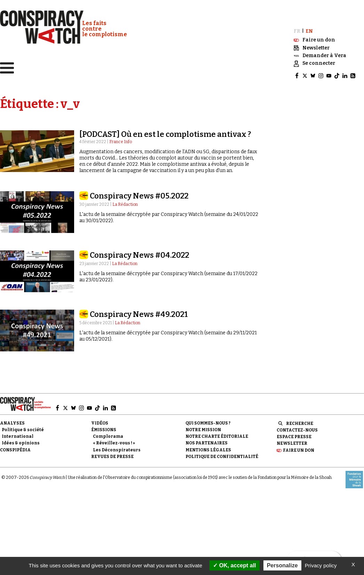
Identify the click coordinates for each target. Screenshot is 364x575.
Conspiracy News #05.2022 (139, 195)
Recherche (299, 423)
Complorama (108, 436)
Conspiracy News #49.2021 (139, 314)
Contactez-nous (297, 429)
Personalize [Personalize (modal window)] (282, 565)
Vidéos (99, 422)
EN (309, 31)
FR (297, 31)
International (17, 436)
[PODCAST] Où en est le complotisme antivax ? (165, 134)
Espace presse (294, 436)
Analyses (12, 422)
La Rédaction (125, 204)
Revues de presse (112, 456)
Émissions (103, 429)
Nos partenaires (206, 442)
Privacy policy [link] (321, 565)
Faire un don (298, 449)
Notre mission (203, 429)
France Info (120, 141)
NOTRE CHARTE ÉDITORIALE (216, 436)
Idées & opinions (21, 442)
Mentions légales (208, 449)
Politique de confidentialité (221, 456)
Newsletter (292, 443)
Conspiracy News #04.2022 (139, 254)
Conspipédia (15, 449)
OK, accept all (234, 565)
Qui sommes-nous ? (207, 422)
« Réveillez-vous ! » (114, 442)
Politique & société (23, 429)
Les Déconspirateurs (117, 449)
